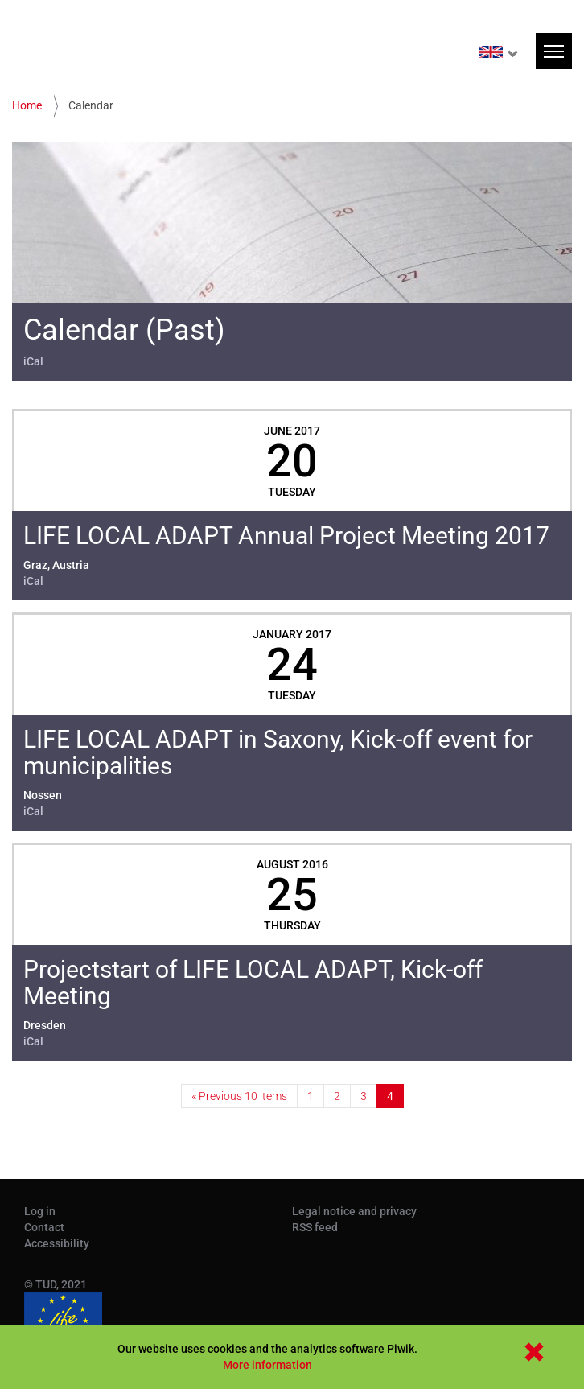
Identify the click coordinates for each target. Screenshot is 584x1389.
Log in (40, 1211)
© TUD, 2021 (55, 1284)
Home (27, 105)
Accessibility (56, 1243)
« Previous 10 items (239, 1096)
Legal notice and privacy (354, 1211)
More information (267, 1364)
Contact (44, 1227)
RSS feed (315, 1227)
